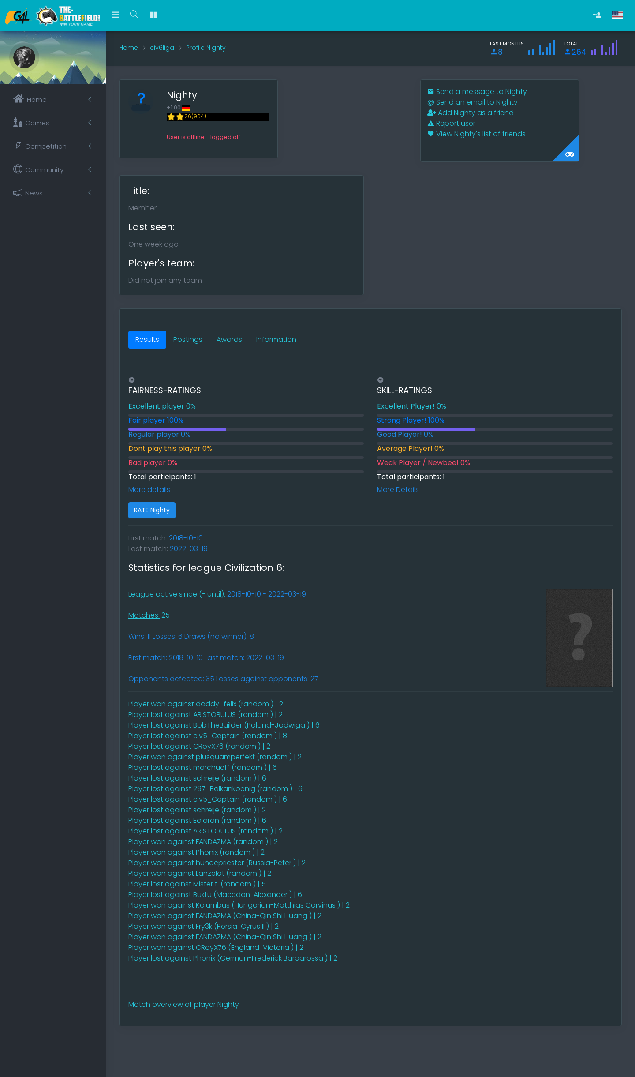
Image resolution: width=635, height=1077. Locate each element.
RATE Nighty (152, 510)
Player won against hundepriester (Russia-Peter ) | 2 (217, 863)
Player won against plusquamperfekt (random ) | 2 (215, 757)
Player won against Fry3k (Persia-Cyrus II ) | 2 (203, 926)
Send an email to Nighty (472, 102)
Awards (229, 339)
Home (128, 47)
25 (149, 615)
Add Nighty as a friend (470, 113)
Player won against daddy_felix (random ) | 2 (205, 704)
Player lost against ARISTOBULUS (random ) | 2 (205, 714)
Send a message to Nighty (477, 91)
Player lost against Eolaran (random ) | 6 (197, 820)
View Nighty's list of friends (476, 134)
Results (147, 339)
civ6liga (162, 47)
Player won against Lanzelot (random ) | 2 (199, 873)
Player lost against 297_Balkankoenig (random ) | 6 (215, 789)
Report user (451, 123)
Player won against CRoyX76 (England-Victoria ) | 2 (215, 947)
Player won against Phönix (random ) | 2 (196, 852)
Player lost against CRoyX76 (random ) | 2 (199, 746)
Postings (187, 339)
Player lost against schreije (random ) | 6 (197, 778)
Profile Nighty (206, 47)
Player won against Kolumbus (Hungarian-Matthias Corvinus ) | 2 (239, 905)
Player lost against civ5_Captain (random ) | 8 (207, 736)
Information (276, 339)
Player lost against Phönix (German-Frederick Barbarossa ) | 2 (232, 958)
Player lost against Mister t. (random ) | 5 (197, 884)
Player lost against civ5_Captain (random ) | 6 (207, 799)
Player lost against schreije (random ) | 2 (197, 810)
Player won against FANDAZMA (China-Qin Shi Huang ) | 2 (224, 916)
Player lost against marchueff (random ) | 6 (202, 767)
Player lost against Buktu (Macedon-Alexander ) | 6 (215, 894)
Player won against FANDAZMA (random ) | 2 (203, 842)
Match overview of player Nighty (183, 1004)
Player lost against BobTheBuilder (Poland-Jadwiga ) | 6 (224, 725)
